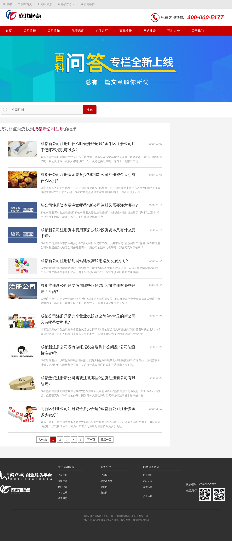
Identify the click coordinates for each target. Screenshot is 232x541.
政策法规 (147, 486)
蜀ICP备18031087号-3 (104, 520)
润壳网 (104, 492)
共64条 (42, 439)
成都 (9, 4)
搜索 (90, 109)
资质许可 (102, 30)
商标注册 (125, 30)
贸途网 (104, 486)
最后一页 (106, 439)
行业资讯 (147, 475)
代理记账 (78, 30)
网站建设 (149, 30)
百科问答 (147, 481)
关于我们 (197, 30)
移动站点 (46, 4)
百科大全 (173, 30)
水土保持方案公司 (125, 520)
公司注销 (54, 30)
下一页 (91, 439)
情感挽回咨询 (142, 520)
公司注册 (30, 30)
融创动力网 (106, 481)
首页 (9, 30)
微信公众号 (68, 4)
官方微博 (89, 4)
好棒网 (104, 475)
